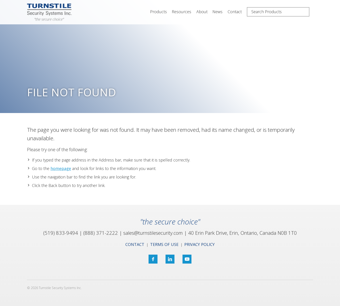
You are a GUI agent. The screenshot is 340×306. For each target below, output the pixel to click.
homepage (60, 168)
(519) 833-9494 (60, 232)
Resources (181, 11)
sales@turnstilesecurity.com (153, 232)
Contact (235, 11)
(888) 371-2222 (100, 232)
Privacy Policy (199, 244)
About (202, 11)
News (217, 11)
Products (158, 11)
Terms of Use (164, 244)
